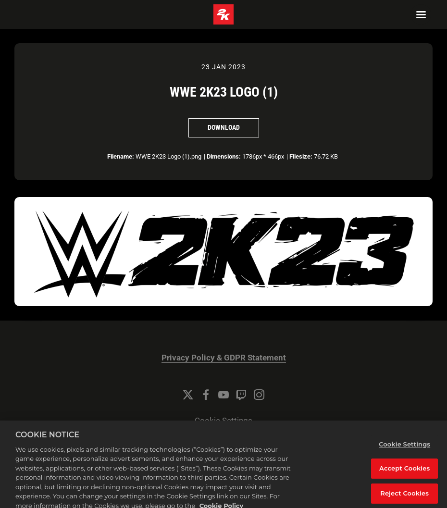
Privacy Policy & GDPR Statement (223, 357)
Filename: (120, 156)
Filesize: (300, 156)
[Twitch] (241, 394)
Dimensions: (224, 156)
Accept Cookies (404, 471)
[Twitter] (188, 394)
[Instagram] (259, 394)
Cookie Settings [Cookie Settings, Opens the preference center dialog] (404, 447)
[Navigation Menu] (421, 14)
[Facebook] (205, 394)
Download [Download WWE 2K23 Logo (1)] (224, 127)
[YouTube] (223, 394)
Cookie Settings (223, 420)
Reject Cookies (404, 496)
